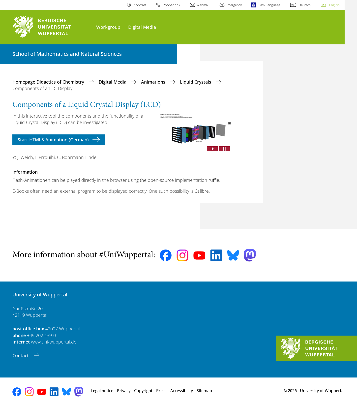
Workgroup (108, 27)
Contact (21, 355)
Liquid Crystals (196, 82)
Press (161, 390)
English (334, 5)
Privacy (123, 390)
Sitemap (204, 390)
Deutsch (305, 5)
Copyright (143, 390)
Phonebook (171, 5)
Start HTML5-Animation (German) (53, 140)
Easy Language (269, 5)
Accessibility (181, 390)
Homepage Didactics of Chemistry (48, 82)
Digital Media (142, 27)
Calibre (202, 191)
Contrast (140, 5)
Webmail (203, 5)
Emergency (234, 5)
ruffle (213, 180)
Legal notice (102, 390)
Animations (154, 82)
